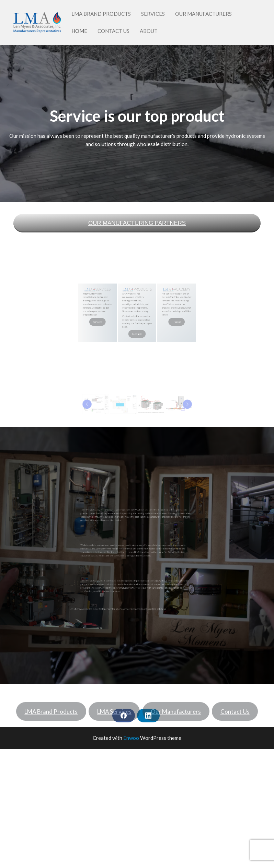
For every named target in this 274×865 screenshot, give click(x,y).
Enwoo (131, 738)
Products (137, 319)
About (149, 31)
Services (153, 14)
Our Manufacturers (203, 14)
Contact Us (113, 31)
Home (79, 31)
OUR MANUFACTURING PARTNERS (137, 223)
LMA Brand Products (101, 14)
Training (149, 315)
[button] (123, 404)
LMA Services (114, 718)
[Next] (153, 404)
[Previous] (121, 404)
